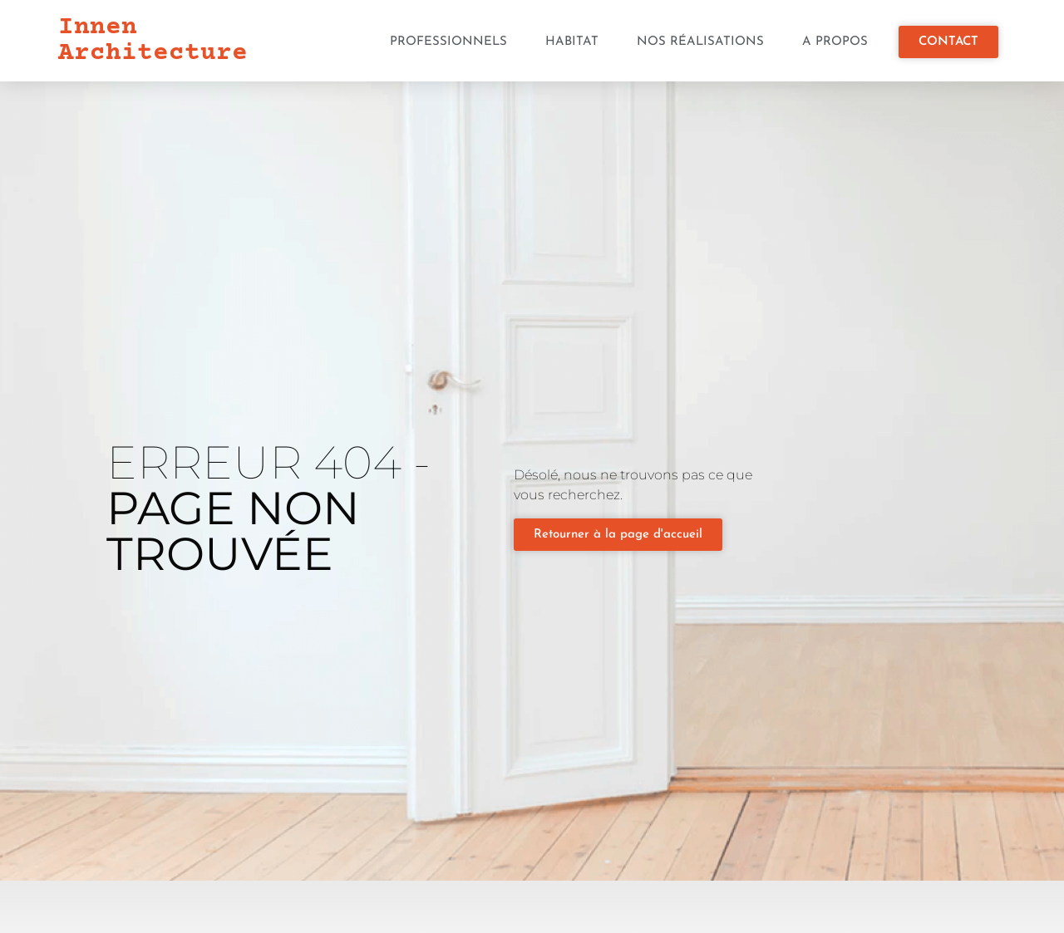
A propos (835, 42)
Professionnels (448, 42)
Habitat (571, 42)
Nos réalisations (700, 42)
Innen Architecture (153, 40)
